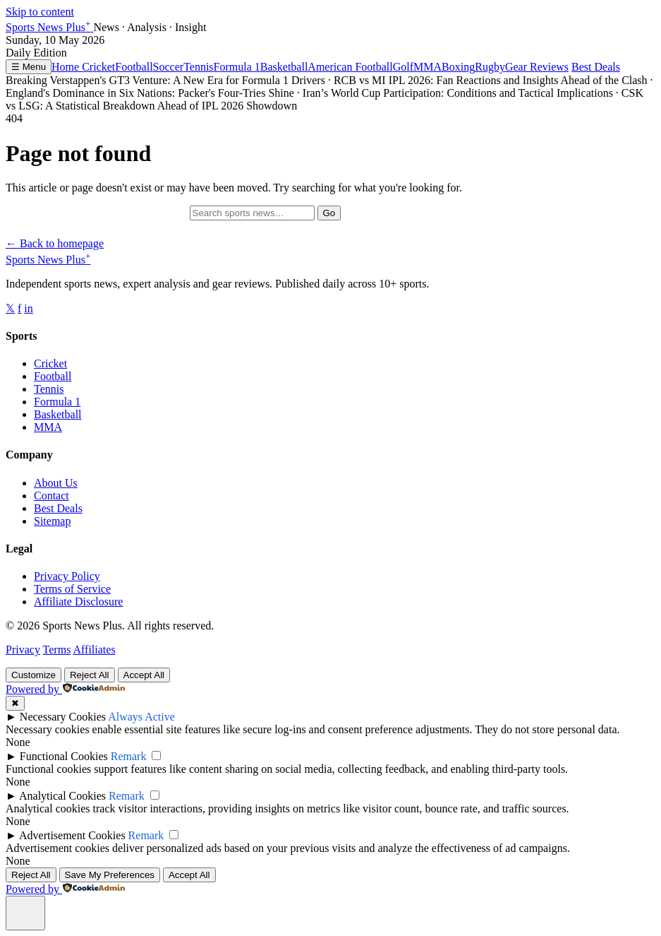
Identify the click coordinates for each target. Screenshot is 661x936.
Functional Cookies (64, 756)
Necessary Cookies (63, 717)
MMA (427, 67)
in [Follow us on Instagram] (28, 308)
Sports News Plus (49, 27)
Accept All (144, 675)
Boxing (458, 67)
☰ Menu (28, 66)
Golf (403, 67)
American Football (350, 67)
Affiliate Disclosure (78, 602)
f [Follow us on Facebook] (19, 308)
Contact (51, 496)
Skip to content (40, 12)
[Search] (252, 213)
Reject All (89, 675)
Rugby (490, 67)
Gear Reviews (537, 67)
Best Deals (595, 67)
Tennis (198, 67)
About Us (56, 483)
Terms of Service (72, 589)
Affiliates (94, 650)
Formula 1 (237, 67)
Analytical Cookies (62, 796)
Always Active (141, 717)
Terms (57, 650)
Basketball (284, 67)
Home (66, 67)
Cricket (98, 67)
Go (329, 213)
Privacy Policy (67, 576)
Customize (33, 675)
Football (133, 67)
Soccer (168, 67)
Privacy (23, 650)
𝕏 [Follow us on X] (10, 308)
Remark (129, 756)
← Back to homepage (55, 243)
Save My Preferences (109, 875)
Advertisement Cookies (72, 835)
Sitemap (52, 521)
